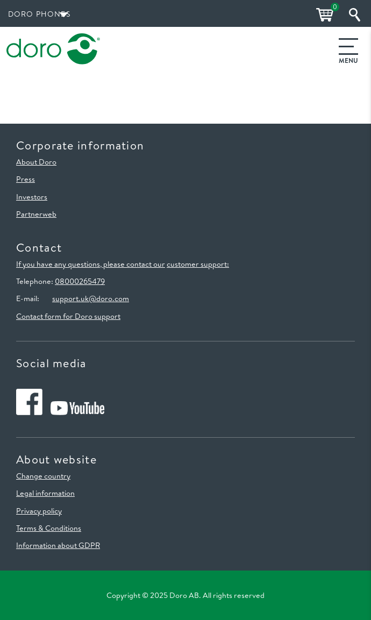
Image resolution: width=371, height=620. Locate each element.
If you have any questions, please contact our (90, 264)
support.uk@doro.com (90, 298)
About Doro (36, 161)
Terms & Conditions (48, 528)
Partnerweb (36, 214)
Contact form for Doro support (68, 316)
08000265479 (80, 281)
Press (25, 179)
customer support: (198, 264)
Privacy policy (39, 510)
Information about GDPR (58, 545)
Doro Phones (39, 14)
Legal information (45, 493)
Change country (43, 476)
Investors (31, 196)
